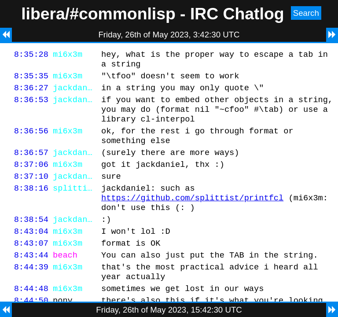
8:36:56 (31, 141)
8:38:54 (31, 240)
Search (306, 13)
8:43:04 (31, 253)
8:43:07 (31, 266)
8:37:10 (31, 191)
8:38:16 (31, 204)
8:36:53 (31, 105)
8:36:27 (31, 92)
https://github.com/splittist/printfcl (192, 215)
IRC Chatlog (237, 13)
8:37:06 (31, 178)
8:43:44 (31, 279)
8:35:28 (31, 55)
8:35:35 (31, 79)
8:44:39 (31, 293)
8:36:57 (31, 165)
